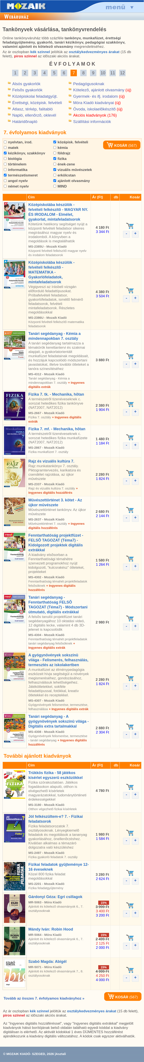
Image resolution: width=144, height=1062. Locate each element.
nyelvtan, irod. (18, 142)
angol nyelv (16, 181)
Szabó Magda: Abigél (47, 961)
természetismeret (21, 175)
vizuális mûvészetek (72, 170)
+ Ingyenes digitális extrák (68, 709)
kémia (60, 148)
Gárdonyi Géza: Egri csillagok (55, 897)
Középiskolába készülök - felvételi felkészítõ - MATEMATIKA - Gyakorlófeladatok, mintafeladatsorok (51, 272)
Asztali (61, 1054)
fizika (59, 159)
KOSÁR (117, 146)
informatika (15, 170)
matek (11, 148)
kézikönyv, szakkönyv (24, 153)
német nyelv (16, 186)
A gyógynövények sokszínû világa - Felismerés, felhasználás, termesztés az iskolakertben (58, 660)
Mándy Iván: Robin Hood (50, 929)
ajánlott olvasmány (71, 181)
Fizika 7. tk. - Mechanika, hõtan (56, 394)
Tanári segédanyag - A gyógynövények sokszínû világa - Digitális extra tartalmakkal (58, 721)
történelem (15, 164)
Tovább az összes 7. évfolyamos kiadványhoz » (44, 998)
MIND (60, 186)
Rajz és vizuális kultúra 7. (51, 461)
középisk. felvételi (70, 142)
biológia (13, 159)
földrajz (61, 153)
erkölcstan (64, 175)
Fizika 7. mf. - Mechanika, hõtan (56, 429)
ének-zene (64, 164)
